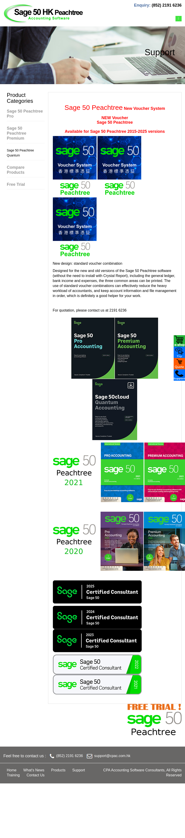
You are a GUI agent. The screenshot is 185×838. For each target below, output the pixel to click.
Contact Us (35, 775)
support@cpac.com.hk (112, 756)
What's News (33, 770)
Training (13, 775)
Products (58, 770)
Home (12, 770)
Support (78, 770)
